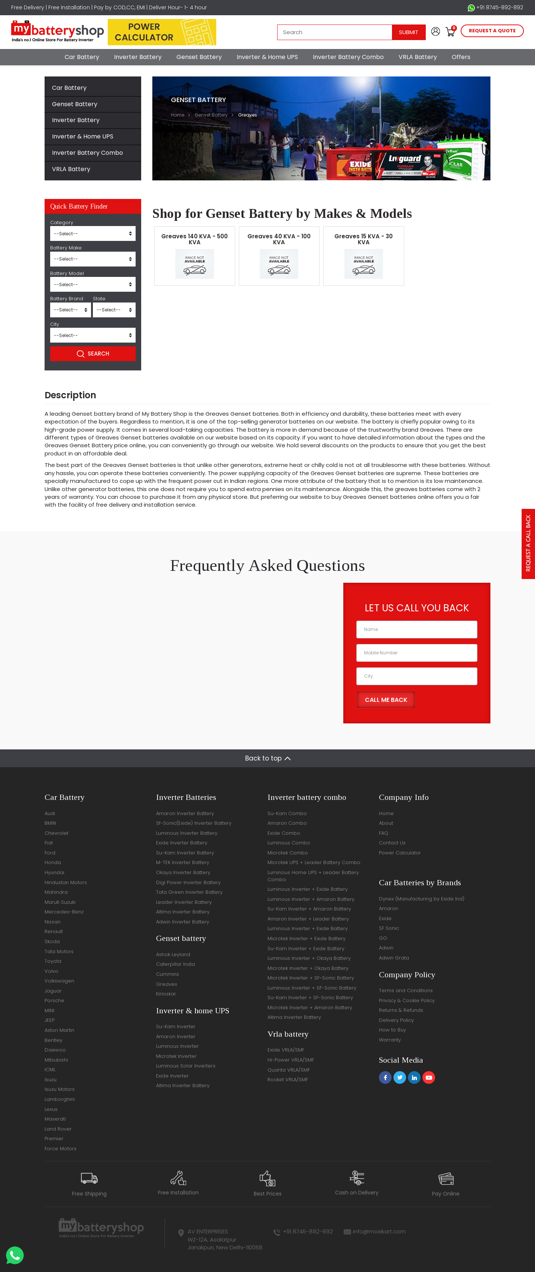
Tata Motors (59, 951)
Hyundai (54, 872)
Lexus (51, 1109)
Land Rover (58, 1128)
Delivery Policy (396, 1020)
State (99, 298)
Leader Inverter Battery (184, 902)
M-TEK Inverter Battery (182, 862)
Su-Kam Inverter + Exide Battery (306, 948)
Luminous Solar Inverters (185, 1065)
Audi (50, 813)
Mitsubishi (56, 1059)
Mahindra (56, 892)
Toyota (53, 961)
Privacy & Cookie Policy (407, 1000)
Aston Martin (59, 1030)
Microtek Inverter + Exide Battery (307, 938)
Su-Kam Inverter (175, 1026)
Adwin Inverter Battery (182, 921)
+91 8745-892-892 (495, 8)
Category (61, 222)
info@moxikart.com (379, 1231)
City (54, 324)
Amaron (388, 908)
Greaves (166, 984)
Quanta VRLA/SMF (289, 1069)
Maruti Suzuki (60, 902)
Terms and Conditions (406, 990)
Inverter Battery (138, 57)
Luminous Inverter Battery (186, 833)
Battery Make (66, 248)
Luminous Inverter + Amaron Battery (311, 899)
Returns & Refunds (401, 1010)
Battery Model (67, 273)
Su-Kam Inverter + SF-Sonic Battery (310, 997)
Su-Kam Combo (287, 813)
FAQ (383, 833)
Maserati (55, 1118)
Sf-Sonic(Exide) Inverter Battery (193, 823)
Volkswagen (59, 980)
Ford (50, 852)
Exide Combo (284, 833)
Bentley (53, 1040)
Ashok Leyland (173, 954)
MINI (49, 1010)
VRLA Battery (418, 57)
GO (383, 938)
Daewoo (55, 1049)
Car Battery (82, 57)
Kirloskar (166, 993)
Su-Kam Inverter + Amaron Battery (309, 908)
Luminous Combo (289, 842)
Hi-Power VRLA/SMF (291, 1059)
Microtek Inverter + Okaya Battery (308, 968)
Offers (461, 57)
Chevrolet (56, 833)
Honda (53, 862)
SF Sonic (389, 928)
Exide (385, 918)
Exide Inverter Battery (181, 842)
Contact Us (392, 842)
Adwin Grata (394, 957)
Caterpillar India (175, 964)
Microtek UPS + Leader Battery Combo (314, 862)
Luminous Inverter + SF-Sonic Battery (312, 987)
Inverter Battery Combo (348, 57)
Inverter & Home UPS (267, 57)
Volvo (51, 971)
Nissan (53, 921)
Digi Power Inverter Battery (188, 882)
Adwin (386, 947)
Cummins (167, 974)
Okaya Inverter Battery (183, 872)
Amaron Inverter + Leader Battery (308, 918)
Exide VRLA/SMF (286, 1049)
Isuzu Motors (60, 1089)
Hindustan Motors (66, 882)
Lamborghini (60, 1099)
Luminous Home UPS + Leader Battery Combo (313, 876)
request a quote (492, 30)
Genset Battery (199, 57)
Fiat (49, 842)
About (386, 823)
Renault (54, 931)
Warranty (390, 1039)
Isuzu (50, 1079)
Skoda (52, 941)
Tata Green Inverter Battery (189, 892)
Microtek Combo (288, 852)
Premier (54, 1138)
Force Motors (61, 1148)
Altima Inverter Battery (183, 911)
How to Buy (392, 1029)
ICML (50, 1069)
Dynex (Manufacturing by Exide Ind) (421, 898)
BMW (50, 823)
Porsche (54, 1000)
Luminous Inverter (177, 1046)
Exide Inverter (172, 1075)
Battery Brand (66, 298)
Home (177, 115)
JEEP (50, 1020)
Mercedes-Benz (64, 911)
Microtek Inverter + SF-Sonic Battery (311, 977)
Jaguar (53, 990)
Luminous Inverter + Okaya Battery (309, 958)
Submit (408, 32)
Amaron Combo (287, 823)
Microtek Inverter (176, 1056)
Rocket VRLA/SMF (288, 1079)
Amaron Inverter (175, 1036)
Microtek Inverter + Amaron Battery (310, 1007)
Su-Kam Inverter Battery (185, 852)
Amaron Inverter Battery (185, 813)
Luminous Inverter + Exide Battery (308, 889)
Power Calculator (400, 852)
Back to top (263, 758)
